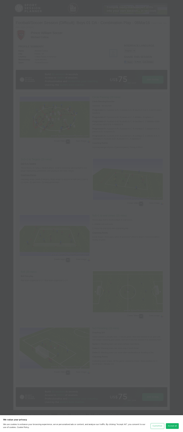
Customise (157, 426)
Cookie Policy (23, 427)
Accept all (172, 426)
